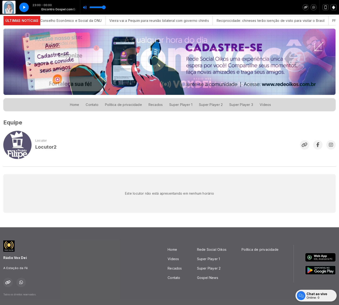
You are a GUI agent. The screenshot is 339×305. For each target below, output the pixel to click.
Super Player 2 (211, 105)
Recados (156, 105)
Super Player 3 (241, 105)
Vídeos (265, 105)
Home (74, 105)
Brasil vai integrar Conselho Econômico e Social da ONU (67, 21)
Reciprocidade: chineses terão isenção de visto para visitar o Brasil (281, 21)
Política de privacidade (123, 105)
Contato (92, 105)
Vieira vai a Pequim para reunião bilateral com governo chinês (169, 21)
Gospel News (207, 278)
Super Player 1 (180, 105)
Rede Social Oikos (212, 249)
